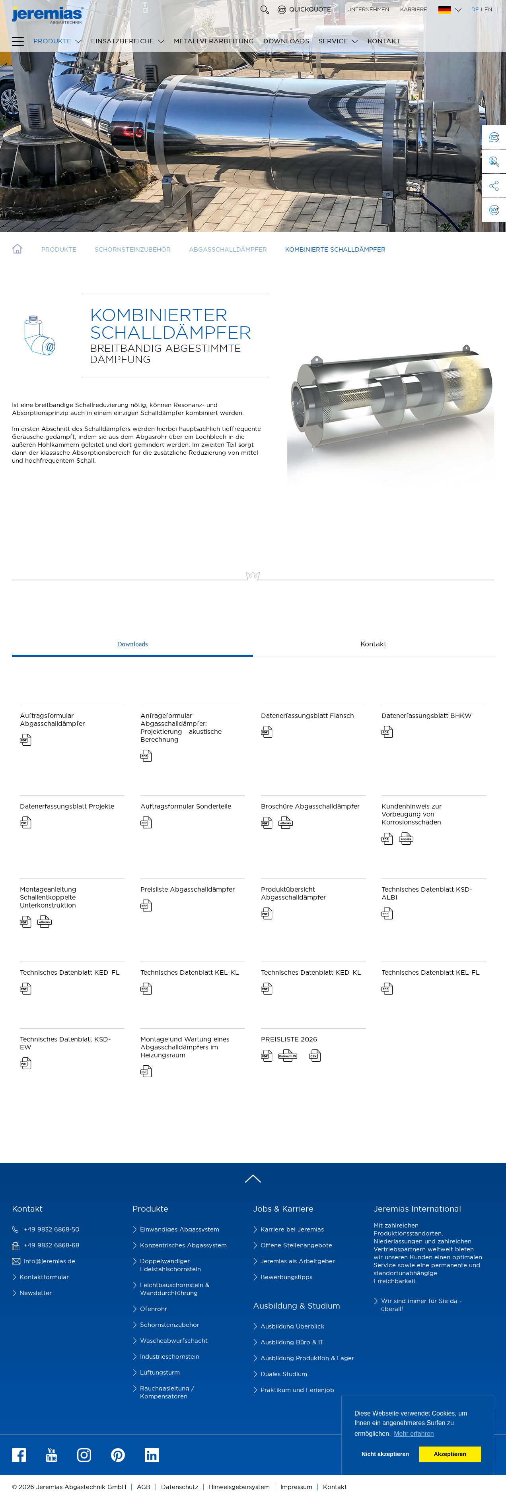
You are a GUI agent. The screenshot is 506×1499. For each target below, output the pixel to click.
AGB (143, 1487)
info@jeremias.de (49, 1261)
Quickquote (310, 9)
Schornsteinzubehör (169, 1324)
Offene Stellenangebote (296, 1245)
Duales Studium (284, 1374)
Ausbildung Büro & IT (292, 1342)
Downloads (286, 41)
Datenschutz (179, 1487)
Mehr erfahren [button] (414, 1433)
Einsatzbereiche (122, 41)
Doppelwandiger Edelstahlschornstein (170, 1265)
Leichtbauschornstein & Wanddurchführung (174, 1289)
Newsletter (35, 1293)
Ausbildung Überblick (293, 1326)
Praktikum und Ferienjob (297, 1390)
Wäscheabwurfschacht (174, 1340)
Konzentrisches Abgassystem (183, 1245)
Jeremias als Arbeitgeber (298, 1261)
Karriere (413, 9)
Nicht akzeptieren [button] (385, 1454)
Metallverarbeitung (214, 41)
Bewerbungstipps (286, 1277)
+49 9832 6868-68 (51, 1245)
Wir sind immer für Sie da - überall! (421, 1305)
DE (475, 9)
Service (333, 41)
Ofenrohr (153, 1309)
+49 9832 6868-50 (52, 1229)
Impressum (296, 1487)
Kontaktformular (44, 1277)
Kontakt (384, 41)
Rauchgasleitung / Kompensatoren (167, 1392)
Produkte (52, 41)
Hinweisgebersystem (239, 1487)
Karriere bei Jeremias (292, 1229)
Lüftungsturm (160, 1372)
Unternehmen (368, 9)
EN (488, 9)
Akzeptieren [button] (450, 1454)
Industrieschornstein (169, 1356)
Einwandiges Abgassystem (179, 1229)
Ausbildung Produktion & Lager (307, 1358)
